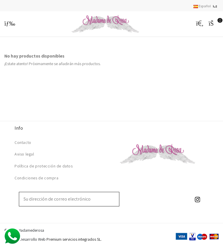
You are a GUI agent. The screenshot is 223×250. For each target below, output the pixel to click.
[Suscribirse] (115, 199)
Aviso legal (24, 154)
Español (206, 6)
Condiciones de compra (37, 178)
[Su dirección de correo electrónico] (65, 199)
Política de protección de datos (44, 166)
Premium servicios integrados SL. (74, 239)
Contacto (23, 142)
